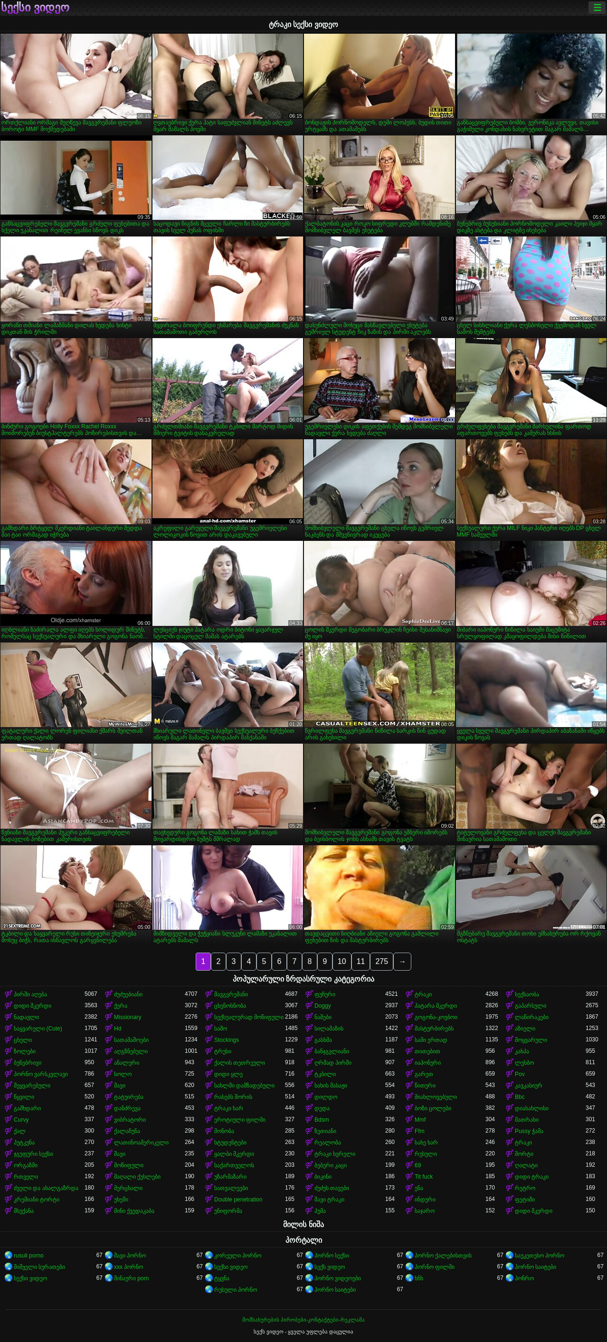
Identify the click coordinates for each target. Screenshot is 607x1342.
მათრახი (527, 1119)
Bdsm (321, 1119)
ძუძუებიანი (128, 994)
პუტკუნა (24, 1142)
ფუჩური (324, 994)
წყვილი (24, 1097)
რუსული (426, 1154)
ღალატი (526, 1165)
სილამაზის (328, 1028)
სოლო (123, 1074)
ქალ (20, 1131)
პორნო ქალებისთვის (443, 1255)
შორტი (524, 1154)
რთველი (26, 1176)
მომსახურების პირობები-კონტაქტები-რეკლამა (303, 1320)
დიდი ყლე (228, 1074)
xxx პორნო (128, 1267)
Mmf (420, 1119)
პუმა (320, 1211)
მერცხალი (128, 1188)
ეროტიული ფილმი (240, 1119)
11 (361, 961)
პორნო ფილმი (435, 1267)
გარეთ (424, 1074)
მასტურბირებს (434, 1028)
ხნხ (419, 1278)
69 (418, 1165)
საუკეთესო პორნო (539, 1255)
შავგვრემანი (231, 994)
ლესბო (524, 1062)
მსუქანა (24, 1211)
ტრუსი (222, 1051)
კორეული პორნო (237, 1255)
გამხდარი (27, 1108)
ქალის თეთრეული (239, 1062)
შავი (119, 1085)
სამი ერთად (431, 1040)
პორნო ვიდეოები (337, 1278)
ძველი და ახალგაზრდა (46, 1188)
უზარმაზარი (230, 1176)
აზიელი (525, 1028)
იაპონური (428, 1062)
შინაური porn (131, 1278)
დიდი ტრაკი (532, 1176)
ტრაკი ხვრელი (334, 1154)
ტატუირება (128, 1097)
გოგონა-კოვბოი (436, 1017)
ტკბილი (325, 1074)
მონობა (224, 1131)
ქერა (120, 1005)
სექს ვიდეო (329, 1267)
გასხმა (323, 1040)
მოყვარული (531, 1040)
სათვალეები (231, 1188)
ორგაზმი (26, 1165)
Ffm (420, 1131)
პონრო (524, 1278)
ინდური (425, 1199)
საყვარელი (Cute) (38, 1028)
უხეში (121, 1199)
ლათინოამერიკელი (141, 1142)
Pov (520, 1074)
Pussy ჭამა (529, 1131)
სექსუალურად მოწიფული (249, 1017)
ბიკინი (323, 1176)
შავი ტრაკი (329, 1199)
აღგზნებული (131, 1051)
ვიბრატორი (130, 1119)
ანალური (126, 1062)
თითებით (427, 1051)
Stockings (226, 1040)
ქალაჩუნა (127, 1131)
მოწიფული (128, 1165)
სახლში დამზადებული (244, 1085)
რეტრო (525, 1188)
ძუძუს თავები (331, 1188)
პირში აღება (30, 994)
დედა (322, 1108)
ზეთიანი (325, 1131)
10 (342, 961)
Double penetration (238, 1199)
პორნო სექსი (331, 1255)
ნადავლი (26, 1017)
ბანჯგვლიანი (331, 1051)
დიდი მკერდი (32, 1005)
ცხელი (23, 1040)
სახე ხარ (426, 1142)
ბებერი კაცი (330, 1165)
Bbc (520, 1097)
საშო (220, 1028)
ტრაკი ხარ (228, 1108)
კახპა (522, 1051)
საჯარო (425, 1211)
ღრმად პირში (332, 1062)
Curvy (21, 1119)
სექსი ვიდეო (35, 7)
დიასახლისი (532, 1108)
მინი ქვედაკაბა (134, 1211)
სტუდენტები (230, 1142)
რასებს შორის (233, 1097)
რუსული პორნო (235, 1289)
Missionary (127, 1017)
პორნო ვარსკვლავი (41, 1074)
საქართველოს (234, 1165)
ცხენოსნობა (230, 1005)
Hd (117, 1028)
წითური (425, 1085)
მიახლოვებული (436, 1097)
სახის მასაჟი (330, 1085)
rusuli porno (29, 1255)
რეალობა (327, 1142)
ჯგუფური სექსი (33, 1154)
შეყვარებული (32, 1085)
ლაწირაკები (532, 1017)
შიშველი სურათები (39, 1267)
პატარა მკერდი (436, 1005)
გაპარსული (530, 1005)
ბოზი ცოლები (433, 1108)
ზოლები (25, 1051)
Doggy (322, 1005)
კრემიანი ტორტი (36, 1199)
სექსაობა (527, 994)
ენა (419, 1188)
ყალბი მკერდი (234, 1154)
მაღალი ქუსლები (137, 1176)
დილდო (325, 1097)
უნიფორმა (228, 1211)
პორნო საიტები (535, 1267)
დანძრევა (127, 1108)
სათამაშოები (131, 1040)
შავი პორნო (130, 1255)
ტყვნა (221, 1278)
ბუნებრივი (27, 1062)
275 (381, 961)
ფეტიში (525, 1199)
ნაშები (323, 1017)
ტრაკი (423, 994)
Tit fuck (424, 1176)
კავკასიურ (528, 1085)
